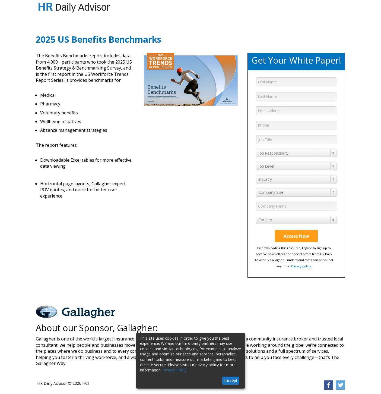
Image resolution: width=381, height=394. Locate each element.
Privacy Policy (174, 370)
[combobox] (296, 153)
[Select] (296, 153)
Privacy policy (301, 266)
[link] (328, 385)
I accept (230, 380)
